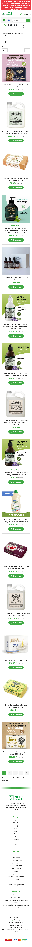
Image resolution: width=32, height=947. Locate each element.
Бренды (16, 817)
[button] (4, 20)
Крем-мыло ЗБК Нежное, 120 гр (16, 660)
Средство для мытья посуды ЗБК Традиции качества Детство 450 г (16, 520)
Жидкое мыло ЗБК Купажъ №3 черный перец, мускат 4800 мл (16, 614)
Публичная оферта (16, 898)
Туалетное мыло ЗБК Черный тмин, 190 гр (16, 85)
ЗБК (5, 35)
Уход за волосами (16, 866)
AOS (16, 820)
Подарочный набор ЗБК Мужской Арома (16, 278)
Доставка (16, 895)
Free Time (16, 839)
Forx (16, 836)
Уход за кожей (16, 868)
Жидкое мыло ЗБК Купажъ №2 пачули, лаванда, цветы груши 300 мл (16, 474)
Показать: (27, 47)
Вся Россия (26, 27)
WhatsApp (16, 920)
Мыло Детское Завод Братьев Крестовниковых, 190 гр (16, 706)
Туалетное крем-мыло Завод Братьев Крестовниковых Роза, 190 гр (16, 567)
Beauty (16, 826)
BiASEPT (16, 828)
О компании (16, 891)
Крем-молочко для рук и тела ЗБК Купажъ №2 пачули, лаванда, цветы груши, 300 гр (16, 326)
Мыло (16, 871)
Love (16, 845)
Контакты (16, 914)
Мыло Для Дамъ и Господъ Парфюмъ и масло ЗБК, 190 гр (16, 753)
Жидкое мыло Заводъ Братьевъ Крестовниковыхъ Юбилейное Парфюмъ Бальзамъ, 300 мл (16, 230)
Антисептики (16, 855)
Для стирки (16, 857)
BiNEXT (16, 834)
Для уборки (16, 863)
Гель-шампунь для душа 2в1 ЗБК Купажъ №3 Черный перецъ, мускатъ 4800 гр (16, 422)
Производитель (20, 33)
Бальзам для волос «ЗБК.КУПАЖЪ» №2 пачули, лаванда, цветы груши (16, 132)
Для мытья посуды (16, 860)
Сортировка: (5, 47)
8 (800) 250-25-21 (16, 917)
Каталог (16, 851)
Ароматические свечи (16, 882)
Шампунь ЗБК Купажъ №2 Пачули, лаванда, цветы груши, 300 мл (16, 374)
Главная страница (7, 33)
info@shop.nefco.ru (16, 923)
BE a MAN (16, 823)
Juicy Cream (16, 842)
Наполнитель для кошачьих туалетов (16, 874)
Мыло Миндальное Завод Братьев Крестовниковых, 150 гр (16, 179)
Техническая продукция (16, 885)
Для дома (16, 879)
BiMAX (16, 831)
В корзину (16, 94)
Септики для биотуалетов (16, 876)
